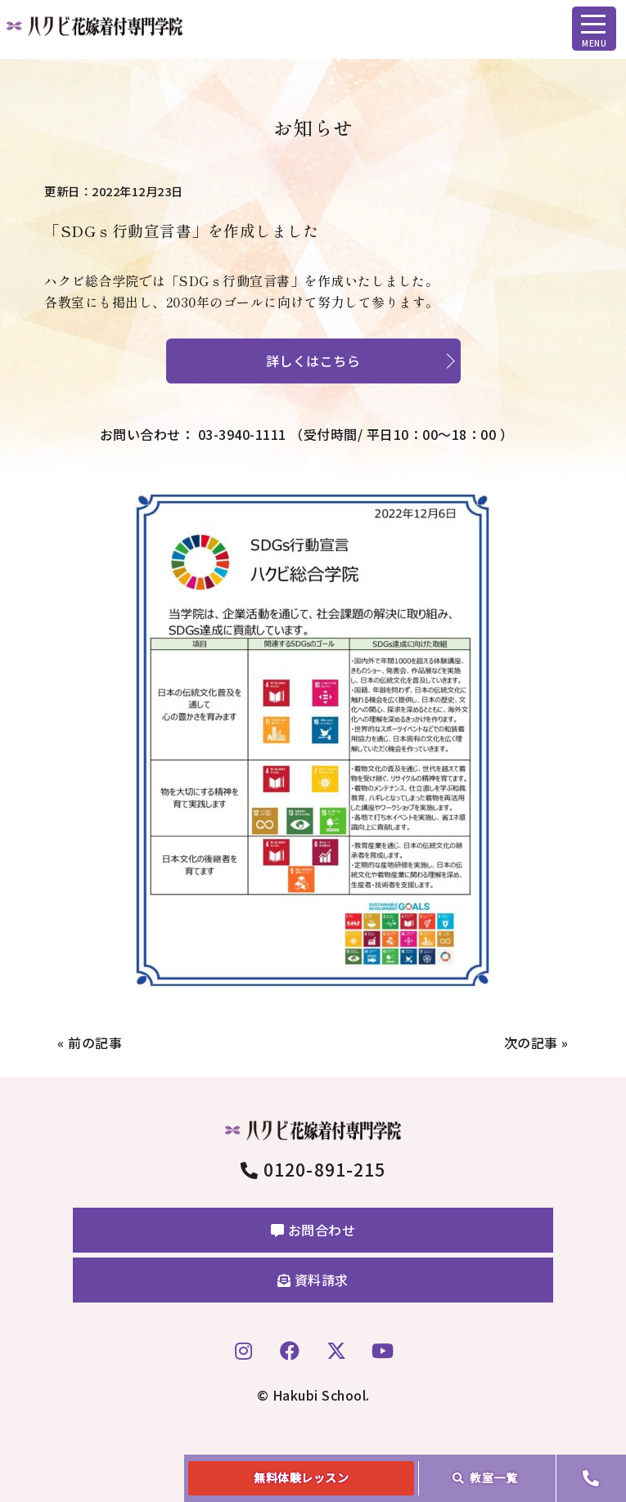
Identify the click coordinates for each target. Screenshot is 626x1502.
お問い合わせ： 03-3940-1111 (307, 434)
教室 (485, 1477)
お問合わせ (313, 1230)
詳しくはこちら (313, 360)
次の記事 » (536, 1042)
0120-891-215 (313, 1169)
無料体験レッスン (301, 1477)
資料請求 (313, 1279)
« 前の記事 (89, 1042)
